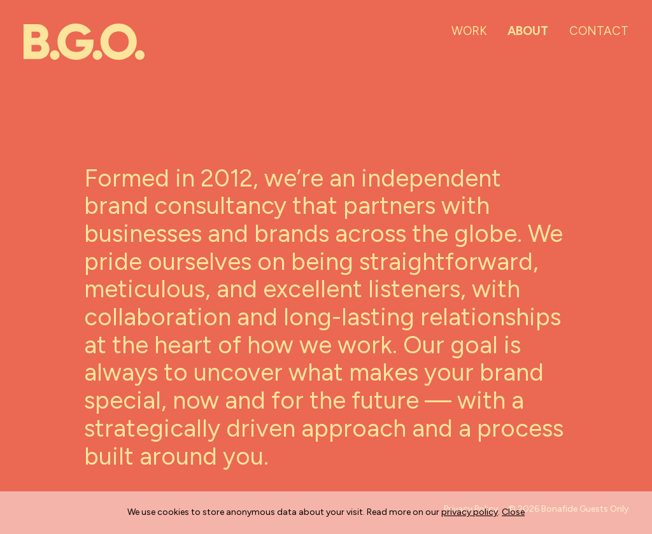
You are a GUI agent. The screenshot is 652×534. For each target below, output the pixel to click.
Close (513, 512)
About (527, 31)
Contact (598, 31)
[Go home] (84, 42)
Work (469, 31)
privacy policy (469, 512)
